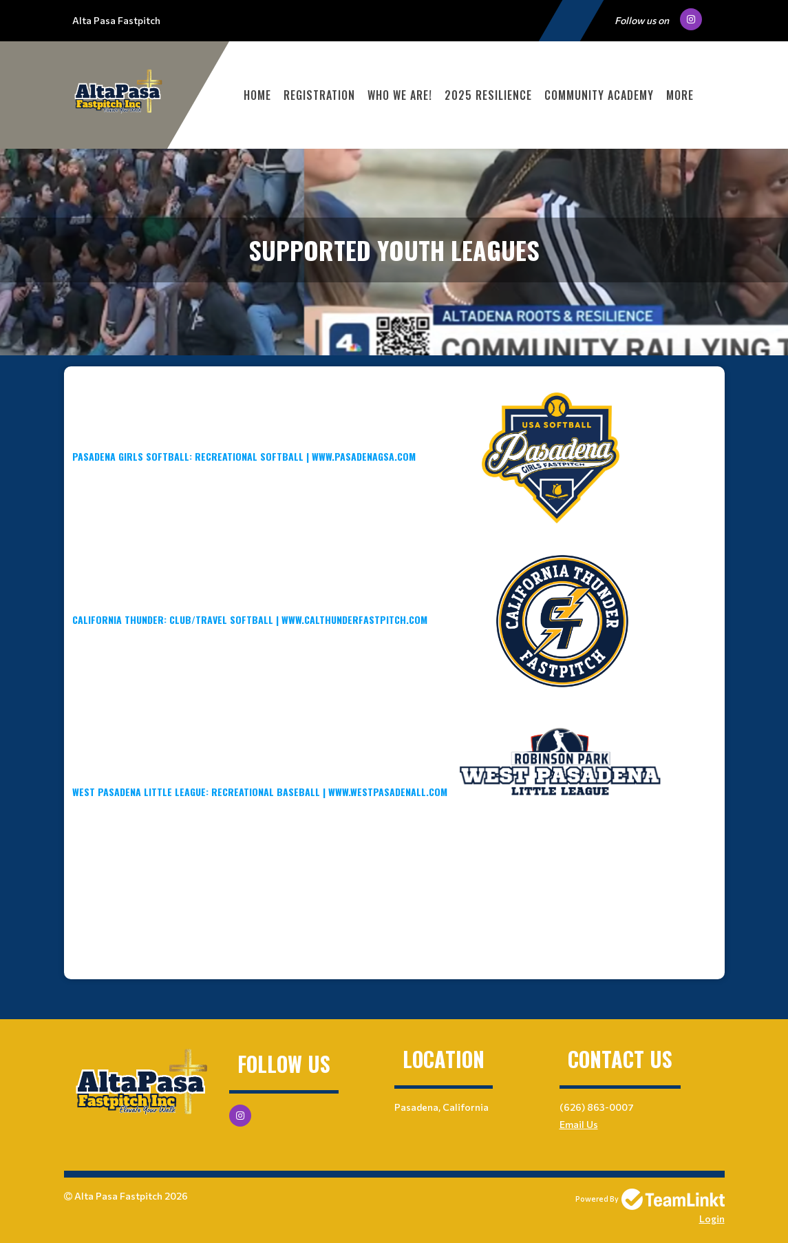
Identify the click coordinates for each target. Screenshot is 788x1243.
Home (257, 95)
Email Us (579, 1124)
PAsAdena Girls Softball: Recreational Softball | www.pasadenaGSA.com (244, 456)
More (680, 95)
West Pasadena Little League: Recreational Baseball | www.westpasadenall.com (368, 791)
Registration (319, 95)
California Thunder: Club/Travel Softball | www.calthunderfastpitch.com (249, 619)
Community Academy (599, 95)
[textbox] (394, 637)
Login (712, 1218)
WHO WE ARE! (400, 95)
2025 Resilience (488, 95)
